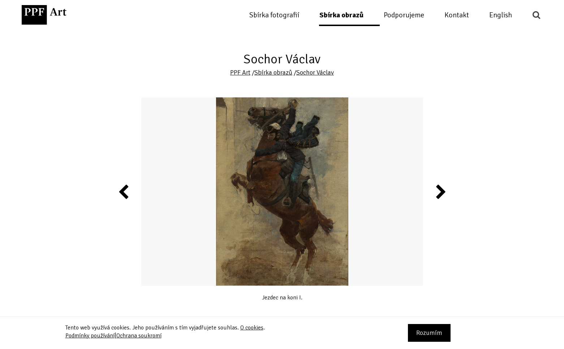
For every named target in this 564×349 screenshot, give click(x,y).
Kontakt (456, 15)
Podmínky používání (90, 335)
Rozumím (429, 333)
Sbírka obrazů (341, 15)
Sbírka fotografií (274, 15)
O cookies (251, 327)
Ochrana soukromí (139, 335)
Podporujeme (404, 15)
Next (440, 191)
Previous (124, 191)
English (500, 15)
